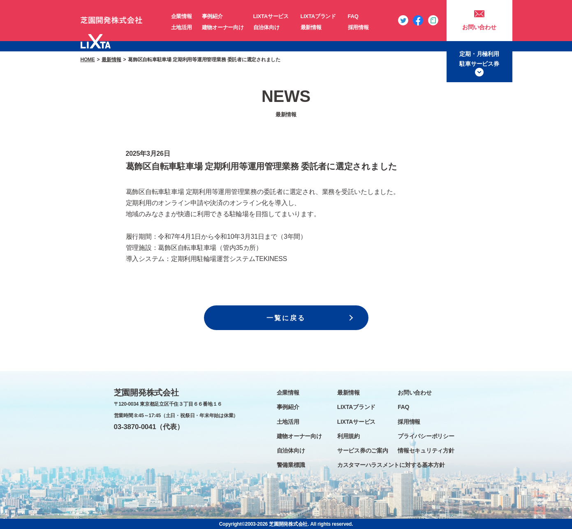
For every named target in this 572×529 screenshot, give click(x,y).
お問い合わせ (479, 27)
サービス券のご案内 (362, 450)
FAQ (353, 16)
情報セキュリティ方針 (426, 450)
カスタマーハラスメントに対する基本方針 (391, 465)
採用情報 (358, 27)
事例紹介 (212, 16)
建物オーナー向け (223, 27)
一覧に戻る (286, 317)
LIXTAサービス (271, 16)
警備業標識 (291, 465)
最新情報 (311, 27)
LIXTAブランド (318, 16)
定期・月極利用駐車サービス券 (479, 59)
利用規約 (348, 436)
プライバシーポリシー (426, 436)
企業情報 (181, 16)
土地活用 (181, 27)
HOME (88, 59)
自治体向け (266, 27)
